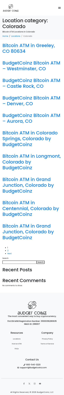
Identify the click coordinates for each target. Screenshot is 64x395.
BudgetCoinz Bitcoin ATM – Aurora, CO (31, 118)
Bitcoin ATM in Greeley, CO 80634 (28, 48)
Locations (17, 339)
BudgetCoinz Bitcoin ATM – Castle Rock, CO (31, 83)
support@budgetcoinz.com (33, 367)
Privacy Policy (47, 339)
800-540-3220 (33, 364)
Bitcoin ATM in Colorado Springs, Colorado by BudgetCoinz (30, 139)
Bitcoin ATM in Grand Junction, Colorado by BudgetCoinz (28, 185)
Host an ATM (17, 344)
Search (5, 258)
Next (9, 253)
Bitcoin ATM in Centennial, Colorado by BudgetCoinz (30, 208)
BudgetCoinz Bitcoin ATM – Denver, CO (31, 101)
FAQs (17, 348)
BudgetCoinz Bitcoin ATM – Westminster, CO (31, 66)
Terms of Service (47, 344)
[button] (60, 8)
